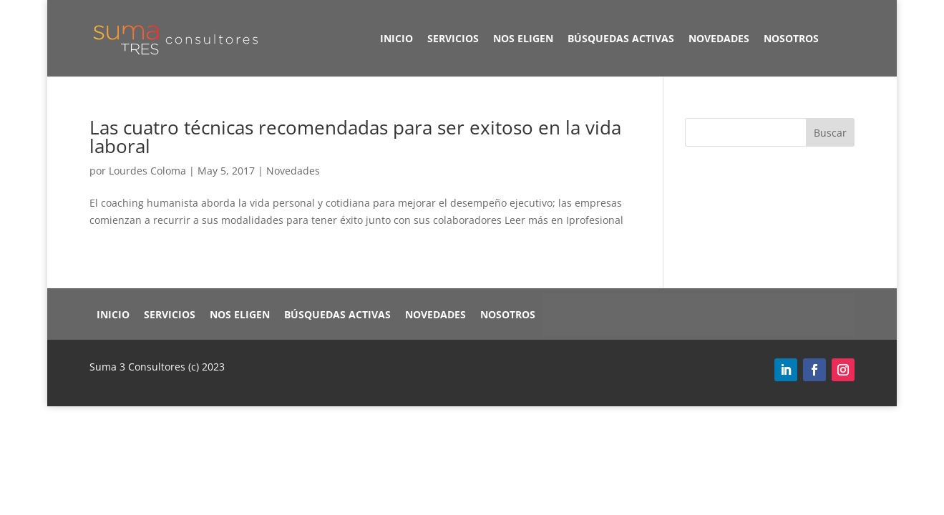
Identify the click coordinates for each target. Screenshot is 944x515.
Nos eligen (523, 38)
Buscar (830, 132)
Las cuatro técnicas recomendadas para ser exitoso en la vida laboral (355, 136)
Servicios (453, 38)
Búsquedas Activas (621, 38)
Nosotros (791, 38)
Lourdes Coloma (147, 170)
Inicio (396, 38)
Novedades (718, 38)
